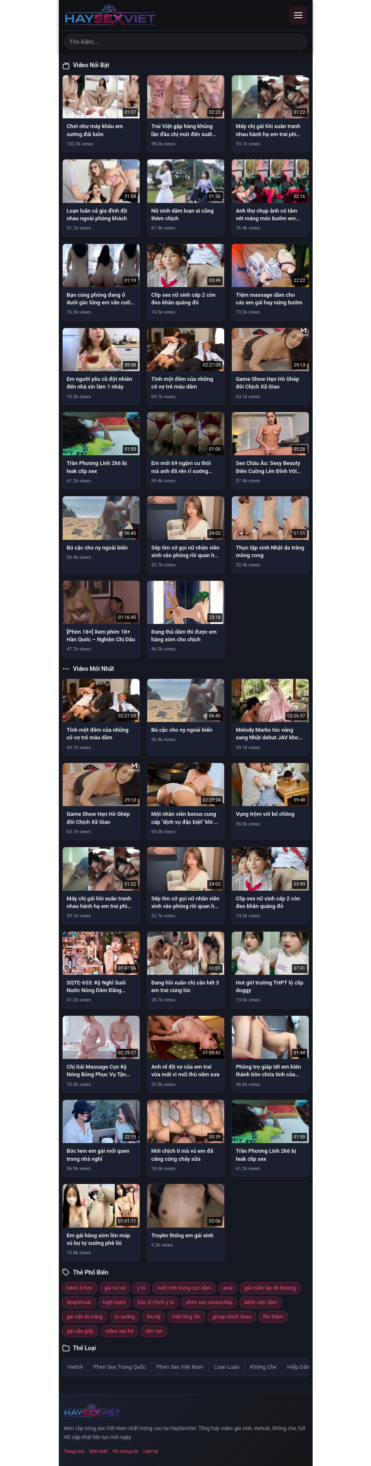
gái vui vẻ (115, 1288)
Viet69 (75, 1367)
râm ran (153, 1331)
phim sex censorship (209, 1302)
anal (228, 1288)
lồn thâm (273, 1317)
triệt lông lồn (186, 1317)
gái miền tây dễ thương (270, 1288)
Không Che (263, 1367)
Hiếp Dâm (299, 1367)
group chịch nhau (231, 1317)
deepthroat (79, 1302)
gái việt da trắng (85, 1317)
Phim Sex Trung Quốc (119, 1367)
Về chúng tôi (125, 1451)
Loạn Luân (226, 1367)
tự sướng (125, 1317)
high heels (114, 1302)
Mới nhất (98, 1451)
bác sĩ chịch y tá (156, 1302)
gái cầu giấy (80, 1331)
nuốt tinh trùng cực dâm (184, 1288)
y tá (141, 1288)
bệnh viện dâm (260, 1302)
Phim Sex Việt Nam (180, 1367)
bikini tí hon (80, 1288)
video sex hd (119, 1331)
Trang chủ (74, 1451)
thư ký (154, 1317)
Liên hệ (150, 1451)
